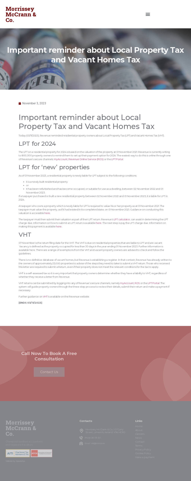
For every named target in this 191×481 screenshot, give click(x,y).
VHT (45, 296)
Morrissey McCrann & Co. (21, 14)
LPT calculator (122, 219)
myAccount (60, 159)
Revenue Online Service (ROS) (86, 159)
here (47, 213)
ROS (137, 283)
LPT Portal (117, 159)
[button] (147, 14)
